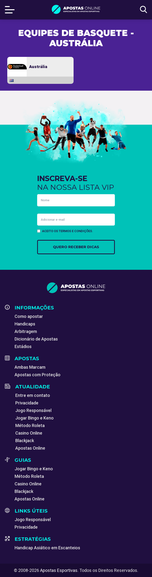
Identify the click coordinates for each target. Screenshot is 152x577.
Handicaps (25, 323)
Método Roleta (30, 425)
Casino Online (28, 433)
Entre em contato (32, 395)
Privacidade (26, 402)
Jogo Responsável (33, 410)
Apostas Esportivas (58, 570)
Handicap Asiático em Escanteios (47, 547)
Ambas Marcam (30, 367)
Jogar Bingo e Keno (34, 417)
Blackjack (24, 440)
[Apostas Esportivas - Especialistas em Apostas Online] (76, 287)
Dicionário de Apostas (36, 338)
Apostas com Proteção (37, 374)
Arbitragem (26, 331)
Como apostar (29, 316)
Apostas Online (30, 448)
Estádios (23, 346)
